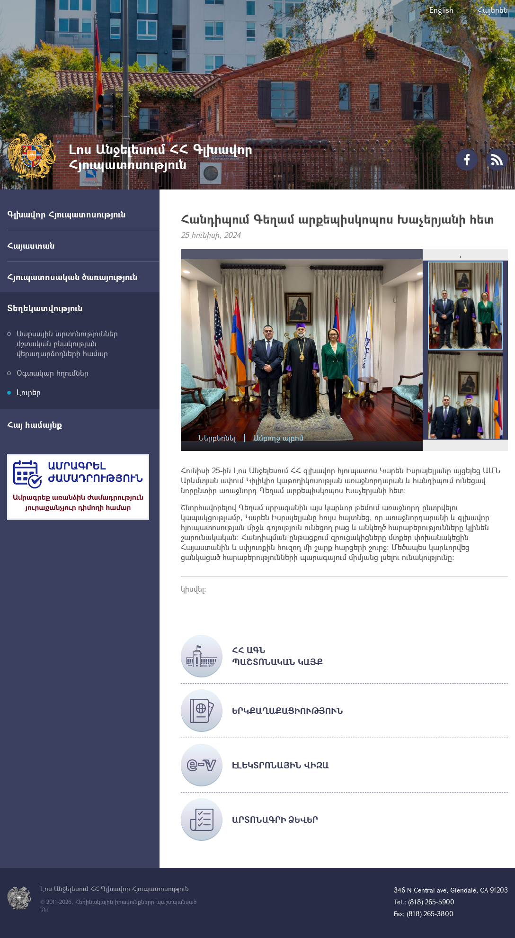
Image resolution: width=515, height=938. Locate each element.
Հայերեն (493, 10)
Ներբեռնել (217, 438)
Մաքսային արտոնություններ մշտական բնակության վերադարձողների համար (67, 343)
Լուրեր (29, 392)
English (441, 10)
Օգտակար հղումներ (53, 373)
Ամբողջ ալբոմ (278, 438)
